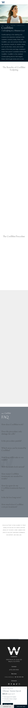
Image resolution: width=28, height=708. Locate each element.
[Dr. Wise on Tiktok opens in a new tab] (16, 684)
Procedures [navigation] (7, 25)
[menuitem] (9, 684)
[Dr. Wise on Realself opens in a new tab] (19, 684)
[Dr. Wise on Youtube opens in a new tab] (14, 684)
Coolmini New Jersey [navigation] (20, 25)
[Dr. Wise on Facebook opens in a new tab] (11, 684)
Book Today (7, 704)
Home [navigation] (2, 25)
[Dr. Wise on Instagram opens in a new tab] (9, 684)
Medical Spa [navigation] (13, 25)
